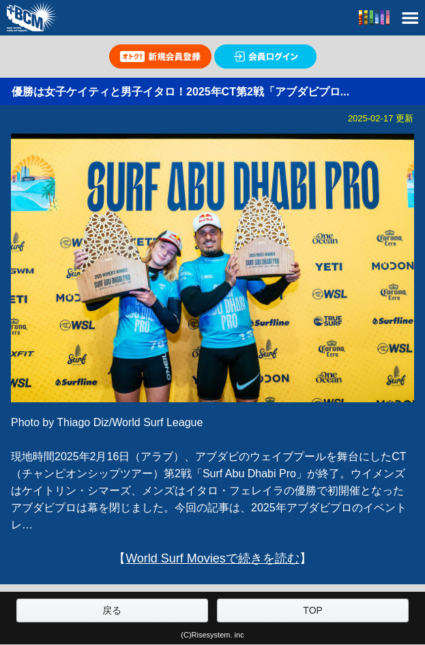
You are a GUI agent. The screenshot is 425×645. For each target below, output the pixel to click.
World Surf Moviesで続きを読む (212, 558)
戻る (111, 610)
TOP (313, 610)
